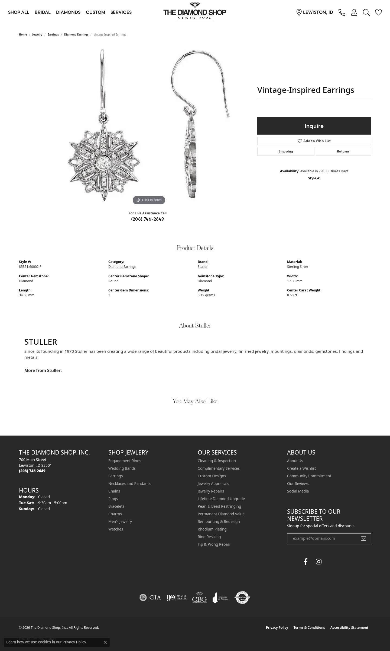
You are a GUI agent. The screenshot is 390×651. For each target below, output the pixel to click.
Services (121, 12)
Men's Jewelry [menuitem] (120, 521)
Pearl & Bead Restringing (219, 506)
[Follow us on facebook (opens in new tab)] (305, 561)
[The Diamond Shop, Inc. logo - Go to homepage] (195, 12)
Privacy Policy (277, 627)
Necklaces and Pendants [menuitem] (129, 483)
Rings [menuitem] (113, 498)
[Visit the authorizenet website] (242, 597)
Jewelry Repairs (211, 491)
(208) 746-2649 (147, 219)
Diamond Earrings (76, 34)
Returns (343, 151)
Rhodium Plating (212, 529)
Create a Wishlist (301, 468)
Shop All (18, 12)
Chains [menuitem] (114, 491)
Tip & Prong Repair (214, 544)
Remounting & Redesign (219, 521)
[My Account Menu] (354, 12)
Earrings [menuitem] (115, 475)
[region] (149, 125)
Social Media (298, 491)
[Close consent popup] (105, 642)
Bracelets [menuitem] (116, 506)
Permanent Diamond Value (221, 513)
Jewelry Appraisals (213, 483)
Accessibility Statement (349, 627)
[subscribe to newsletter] (363, 538)
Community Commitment (309, 475)
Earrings (53, 34)
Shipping (285, 151)
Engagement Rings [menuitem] (124, 460)
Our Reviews (297, 483)
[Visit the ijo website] (177, 597)
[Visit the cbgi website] (199, 597)
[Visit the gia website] (150, 597)
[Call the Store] (32, 470)
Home (23, 34)
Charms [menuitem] (115, 513)
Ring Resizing (209, 536)
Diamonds (68, 12)
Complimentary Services (219, 468)
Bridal (43, 12)
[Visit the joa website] (220, 597)
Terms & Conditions (309, 627)
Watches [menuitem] (115, 529)
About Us (295, 460)
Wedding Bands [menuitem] (122, 468)
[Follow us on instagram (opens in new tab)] (318, 561)
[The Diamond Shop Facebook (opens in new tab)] (292, 561)
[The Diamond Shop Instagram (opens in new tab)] (331, 561)
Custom (95, 12)
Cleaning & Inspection (217, 460)
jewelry (37, 34)
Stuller (203, 266)
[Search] (366, 12)
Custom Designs (212, 475)
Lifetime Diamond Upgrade (221, 498)
